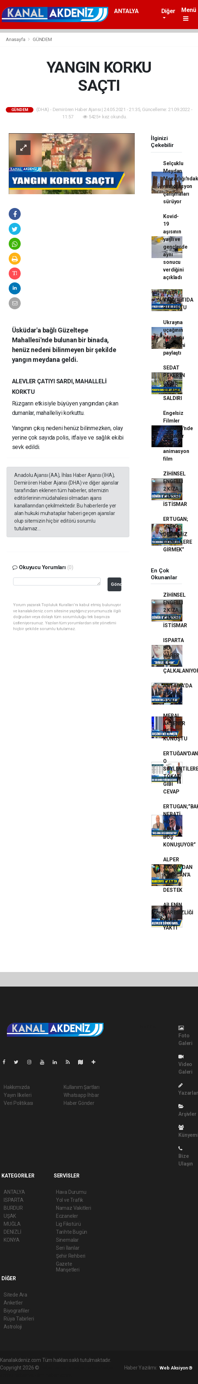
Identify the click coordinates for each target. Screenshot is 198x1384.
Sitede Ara (15, 1295)
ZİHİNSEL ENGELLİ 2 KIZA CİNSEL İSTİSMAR (175, 489)
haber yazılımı (55, 1368)
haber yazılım (29, 1375)
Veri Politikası (18, 1103)
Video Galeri (185, 1064)
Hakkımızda (17, 1087)
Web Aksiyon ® (176, 1368)
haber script (58, 1375)
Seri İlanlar (68, 1248)
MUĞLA (12, 1224)
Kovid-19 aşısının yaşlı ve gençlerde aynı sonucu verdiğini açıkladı (175, 246)
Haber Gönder (79, 1103)
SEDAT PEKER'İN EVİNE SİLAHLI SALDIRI (174, 383)
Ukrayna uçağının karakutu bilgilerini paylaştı (174, 337)
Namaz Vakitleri (73, 1208)
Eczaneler (67, 1216)
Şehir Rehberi (71, 1256)
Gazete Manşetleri (68, 1267)
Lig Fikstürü (68, 1224)
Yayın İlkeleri (17, 1095)
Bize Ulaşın (185, 1156)
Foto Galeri (185, 1035)
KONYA (12, 1240)
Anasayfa (16, 39)
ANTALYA (126, 11)
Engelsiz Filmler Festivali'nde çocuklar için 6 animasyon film (178, 436)
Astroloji (13, 1327)
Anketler (13, 1303)
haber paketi (86, 1368)
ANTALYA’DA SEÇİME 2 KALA (177, 693)
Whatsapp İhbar (81, 1095)
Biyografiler (16, 1311)
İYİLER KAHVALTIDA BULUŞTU (178, 299)
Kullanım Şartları (82, 1087)
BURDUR (13, 1208)
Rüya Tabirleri (19, 1319)
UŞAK (10, 1216)
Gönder (116, 584)
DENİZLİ (12, 1232)
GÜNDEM (42, 39)
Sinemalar (67, 1240)
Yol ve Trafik (70, 1200)
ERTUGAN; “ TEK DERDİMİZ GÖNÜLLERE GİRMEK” (177, 534)
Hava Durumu (71, 1192)
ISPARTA (14, 1200)
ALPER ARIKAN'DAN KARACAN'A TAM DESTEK (177, 875)
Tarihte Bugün (72, 1232)
